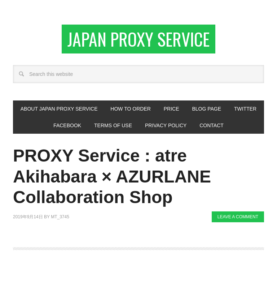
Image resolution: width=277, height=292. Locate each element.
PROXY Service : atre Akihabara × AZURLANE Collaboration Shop (112, 176)
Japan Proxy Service (138, 39)
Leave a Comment (237, 216)
